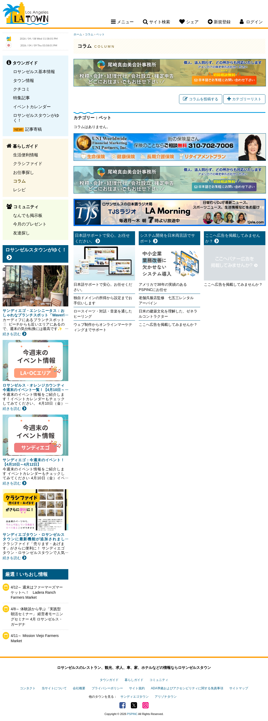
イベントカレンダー (32, 106)
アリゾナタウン (166, 696)
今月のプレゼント (30, 224)
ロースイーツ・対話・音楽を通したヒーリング (103, 313)
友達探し (21, 232)
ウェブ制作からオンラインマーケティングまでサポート (103, 327)
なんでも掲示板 (27, 215)
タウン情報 (23, 80)
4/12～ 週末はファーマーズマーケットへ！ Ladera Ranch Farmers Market (37, 592)
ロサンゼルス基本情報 (34, 71)
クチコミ (21, 89)
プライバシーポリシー (107, 688)
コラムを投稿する (200, 99)
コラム (19, 181)
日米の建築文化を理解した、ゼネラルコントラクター (168, 313)
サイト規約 (137, 688)
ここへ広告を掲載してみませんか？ (168, 324)
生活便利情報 (25, 154)
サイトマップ (238, 688)
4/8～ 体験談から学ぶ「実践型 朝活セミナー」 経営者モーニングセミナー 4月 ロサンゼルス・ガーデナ (37, 616)
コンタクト (28, 688)
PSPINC (132, 714)
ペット (100, 34)
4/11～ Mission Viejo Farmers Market (35, 638)
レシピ (19, 189)
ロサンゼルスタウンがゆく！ (36, 118)
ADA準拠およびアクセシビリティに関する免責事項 (187, 688)
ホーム (78, 34)
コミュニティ (158, 680)
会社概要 (79, 688)
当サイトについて (54, 688)
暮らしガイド (134, 680)
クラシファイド (27, 163)
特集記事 (21, 97)
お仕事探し (23, 172)
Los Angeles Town (25, 14)
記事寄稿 (33, 129)
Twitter (134, 705)
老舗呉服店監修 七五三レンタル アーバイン (168, 300)
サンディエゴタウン (134, 696)
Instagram (145, 705)
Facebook (122, 705)
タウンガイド (109, 680)
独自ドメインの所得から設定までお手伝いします (103, 300)
